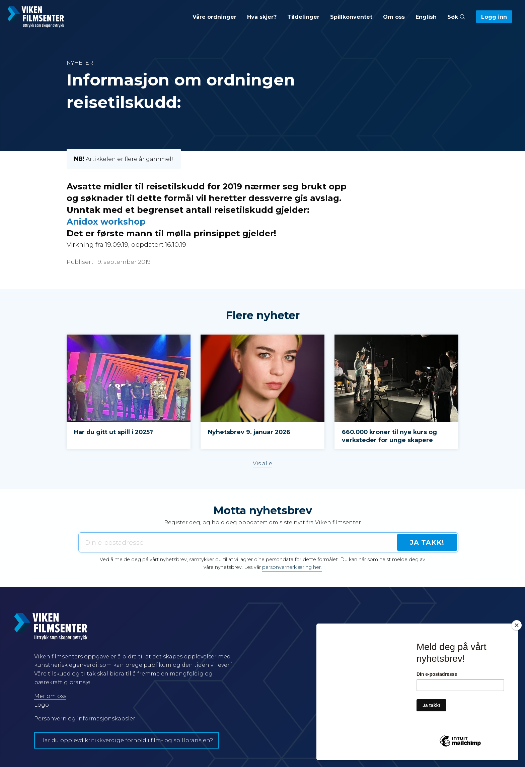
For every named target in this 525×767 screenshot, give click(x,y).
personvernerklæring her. (292, 567)
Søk (456, 17)
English (426, 17)
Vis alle (262, 463)
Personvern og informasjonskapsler (84, 718)
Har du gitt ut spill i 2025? (113, 431)
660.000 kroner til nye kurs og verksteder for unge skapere (389, 436)
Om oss (394, 17)
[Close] (517, 625)
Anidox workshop (106, 222)
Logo (41, 705)
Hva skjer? (262, 17)
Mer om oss (50, 696)
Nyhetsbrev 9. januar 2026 (249, 431)
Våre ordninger (214, 17)
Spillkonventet (351, 17)
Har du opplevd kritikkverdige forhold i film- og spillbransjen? (126, 740)
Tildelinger (303, 17)
